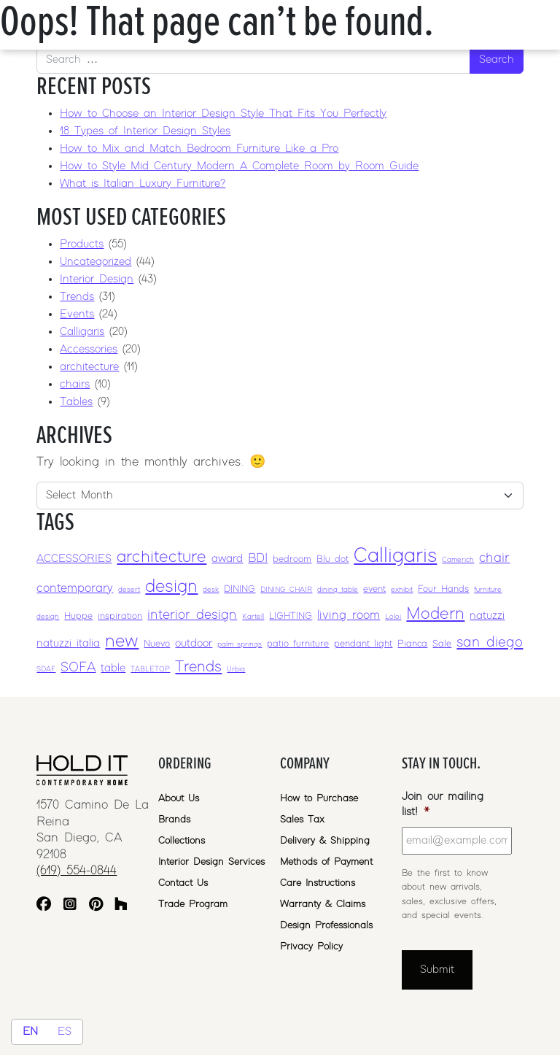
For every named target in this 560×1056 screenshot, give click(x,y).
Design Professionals (326, 925)
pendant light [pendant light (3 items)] (363, 644)
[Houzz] (121, 906)
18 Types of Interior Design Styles (145, 131)
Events (77, 314)
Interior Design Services (211, 862)
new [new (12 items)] (122, 641)
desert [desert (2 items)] (129, 589)
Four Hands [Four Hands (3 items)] (443, 589)
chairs (75, 384)
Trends (77, 296)
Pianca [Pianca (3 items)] (412, 644)
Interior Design (96, 279)
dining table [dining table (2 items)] (337, 589)
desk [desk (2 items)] (211, 589)
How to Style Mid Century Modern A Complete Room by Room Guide (239, 166)
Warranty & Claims (322, 904)
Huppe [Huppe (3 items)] (78, 616)
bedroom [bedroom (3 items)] (292, 559)
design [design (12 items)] (171, 586)
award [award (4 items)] (227, 558)
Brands (174, 819)
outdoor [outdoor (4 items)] (193, 643)
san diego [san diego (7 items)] (489, 642)
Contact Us (183, 883)
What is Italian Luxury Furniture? (142, 183)
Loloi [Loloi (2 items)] (393, 616)
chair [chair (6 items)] (494, 558)
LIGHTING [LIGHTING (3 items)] (290, 616)
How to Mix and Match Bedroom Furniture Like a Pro (199, 148)
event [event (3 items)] (374, 589)
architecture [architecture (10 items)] (161, 557)
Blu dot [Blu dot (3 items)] (332, 559)
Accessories (88, 349)
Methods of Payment (326, 862)
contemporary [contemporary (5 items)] (74, 588)
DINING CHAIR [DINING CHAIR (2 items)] (286, 589)
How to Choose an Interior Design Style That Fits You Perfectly (223, 113)
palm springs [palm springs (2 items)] (239, 644)
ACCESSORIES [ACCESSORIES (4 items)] (74, 558)
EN (30, 1031)
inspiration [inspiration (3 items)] (120, 616)
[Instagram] (70, 906)
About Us (178, 798)
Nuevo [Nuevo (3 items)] (157, 644)
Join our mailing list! (442, 804)
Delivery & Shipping (325, 841)
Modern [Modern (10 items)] (435, 614)
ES (64, 1031)
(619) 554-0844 (76, 870)
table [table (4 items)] (113, 668)
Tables (76, 401)
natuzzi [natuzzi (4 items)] (487, 615)
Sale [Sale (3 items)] (441, 644)
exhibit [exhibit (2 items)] (402, 589)
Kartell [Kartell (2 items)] (253, 616)
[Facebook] (43, 906)
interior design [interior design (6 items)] (192, 615)
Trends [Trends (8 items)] (198, 667)
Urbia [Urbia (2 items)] (236, 669)
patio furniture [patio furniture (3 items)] (298, 644)
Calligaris (82, 331)
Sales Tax (302, 819)
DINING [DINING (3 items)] (239, 589)
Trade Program (193, 904)
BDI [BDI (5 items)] (258, 558)
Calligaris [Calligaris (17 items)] (395, 556)
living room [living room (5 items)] (348, 615)
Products (82, 244)
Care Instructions (317, 883)
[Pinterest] (96, 906)
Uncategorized (95, 261)
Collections (181, 841)
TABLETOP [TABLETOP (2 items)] (150, 669)
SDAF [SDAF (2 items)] (45, 669)
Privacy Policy (311, 946)
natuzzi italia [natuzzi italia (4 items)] (68, 643)
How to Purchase (319, 798)
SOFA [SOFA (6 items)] (78, 667)
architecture (89, 366)
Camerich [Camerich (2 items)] (458, 559)
